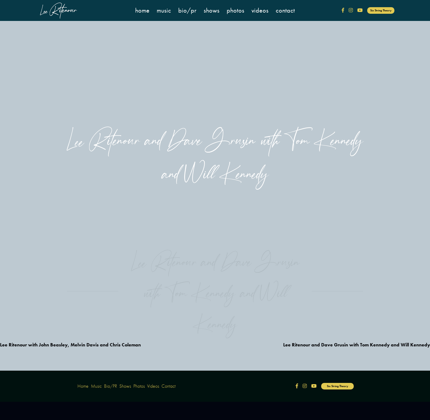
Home (142, 10)
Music (164, 10)
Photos (235, 10)
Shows (211, 10)
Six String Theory (380, 10)
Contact (285, 10)
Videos (260, 10)
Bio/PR (187, 10)
